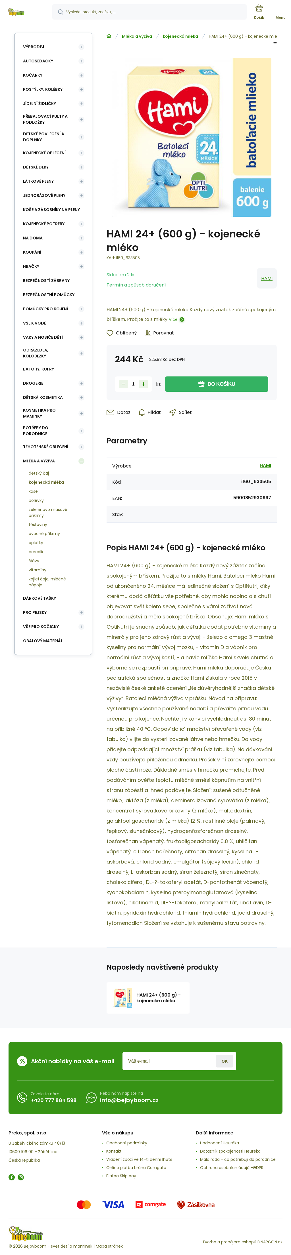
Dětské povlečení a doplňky (43, 137)
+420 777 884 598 (54, 1100)
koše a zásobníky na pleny (51, 209)
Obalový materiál (43, 641)
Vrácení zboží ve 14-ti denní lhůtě (139, 1159)
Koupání (32, 252)
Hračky (31, 266)
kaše (33, 491)
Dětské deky (36, 167)
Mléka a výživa (137, 36)
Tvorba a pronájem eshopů (229, 1242)
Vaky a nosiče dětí (43, 337)
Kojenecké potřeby (44, 224)
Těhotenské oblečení (45, 447)
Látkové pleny (38, 181)
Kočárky (32, 75)
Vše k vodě (34, 323)
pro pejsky (35, 612)
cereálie (37, 552)
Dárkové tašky (39, 598)
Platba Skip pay (121, 1176)
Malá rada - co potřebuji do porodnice (238, 1159)
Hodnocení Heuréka (219, 1143)
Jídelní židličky (39, 103)
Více (173, 319)
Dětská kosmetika (43, 397)
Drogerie (33, 383)
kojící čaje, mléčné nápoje (47, 582)
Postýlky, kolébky (43, 89)
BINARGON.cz (269, 1242)
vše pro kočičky (41, 626)
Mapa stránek (109, 1246)
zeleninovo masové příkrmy (48, 512)
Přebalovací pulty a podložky (45, 119)
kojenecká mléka (180, 36)
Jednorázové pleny (44, 195)
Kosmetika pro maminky (39, 413)
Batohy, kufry (38, 369)
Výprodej (33, 47)
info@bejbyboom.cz (129, 1100)
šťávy (34, 561)
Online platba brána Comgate (136, 1167)
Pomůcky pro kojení (45, 309)
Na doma (33, 238)
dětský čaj (39, 473)
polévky (36, 500)
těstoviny (38, 524)
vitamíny (37, 570)
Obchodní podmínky (126, 1143)
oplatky (36, 543)
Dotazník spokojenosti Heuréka (230, 1151)
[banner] (26, 12)
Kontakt (114, 1151)
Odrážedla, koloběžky (35, 353)
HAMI (267, 278)
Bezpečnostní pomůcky (48, 295)
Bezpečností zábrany (46, 280)
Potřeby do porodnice (35, 431)
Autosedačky (38, 61)
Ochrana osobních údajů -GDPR (231, 1167)
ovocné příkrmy (44, 533)
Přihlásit (224, 1061)
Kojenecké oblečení (44, 153)
